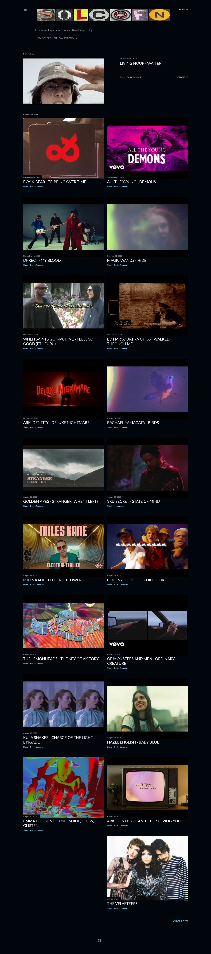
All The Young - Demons (131, 181)
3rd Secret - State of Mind (133, 501)
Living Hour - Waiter (140, 63)
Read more (182, 77)
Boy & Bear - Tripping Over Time (54, 181)
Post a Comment (134, 77)
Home (38, 38)
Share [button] (122, 77)
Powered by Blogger (105, 940)
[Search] (183, 9)
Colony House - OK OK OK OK (135, 580)
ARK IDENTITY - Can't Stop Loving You (144, 820)
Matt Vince (110, 945)
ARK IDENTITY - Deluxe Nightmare (56, 422)
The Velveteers (122, 903)
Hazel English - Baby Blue (133, 742)
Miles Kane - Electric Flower (52, 580)
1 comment (119, 506)
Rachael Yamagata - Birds (133, 422)
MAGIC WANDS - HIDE (126, 260)
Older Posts (180, 921)
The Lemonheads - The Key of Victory (61, 658)
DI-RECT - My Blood (42, 260)
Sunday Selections (64, 38)
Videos (47, 38)
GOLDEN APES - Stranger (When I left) (60, 501)
